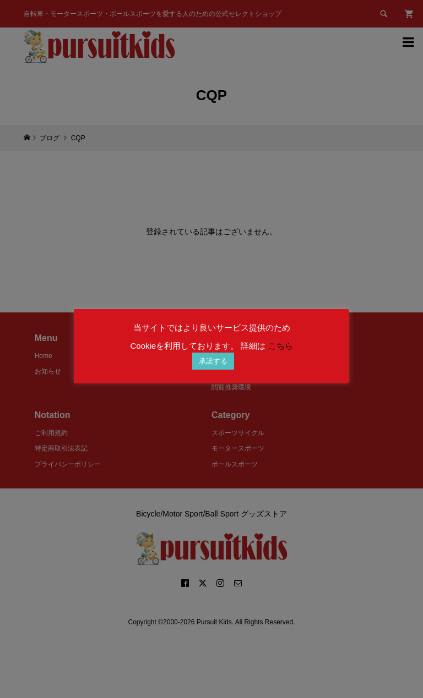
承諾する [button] (213, 361)
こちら (280, 345)
